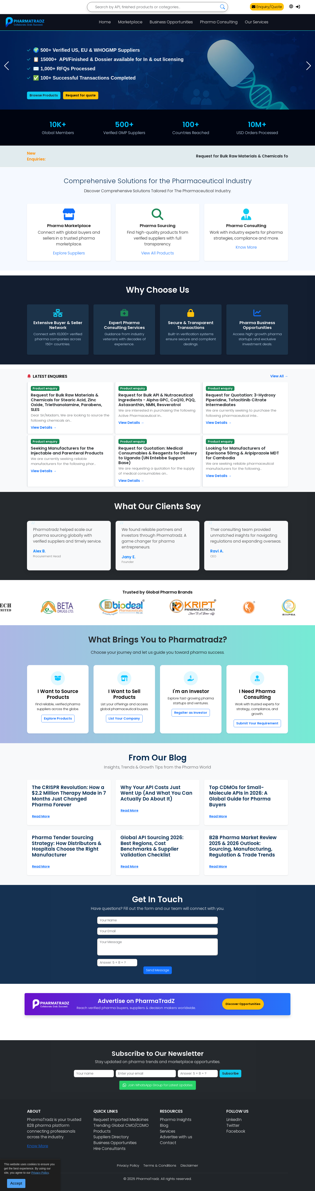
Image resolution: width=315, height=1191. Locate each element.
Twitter (232, 1125)
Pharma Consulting (219, 22)
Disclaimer (189, 1165)
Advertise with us (176, 1137)
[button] (308, 65)
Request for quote (81, 95)
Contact (168, 1142)
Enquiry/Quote (267, 6)
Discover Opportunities (243, 1004)
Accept (16, 1183)
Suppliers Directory (111, 1137)
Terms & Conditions (159, 1165)
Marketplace (130, 22)
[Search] (157, 7)
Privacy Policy (128, 1165)
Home (105, 22)
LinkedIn (234, 1119)
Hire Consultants (109, 1148)
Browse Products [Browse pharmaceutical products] (44, 95)
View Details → (44, 427)
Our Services (256, 22)
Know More (37, 1146)
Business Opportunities (171, 22)
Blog (164, 1125)
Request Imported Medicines (120, 1119)
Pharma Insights (175, 1119)
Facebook (235, 1131)
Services (167, 1131)
